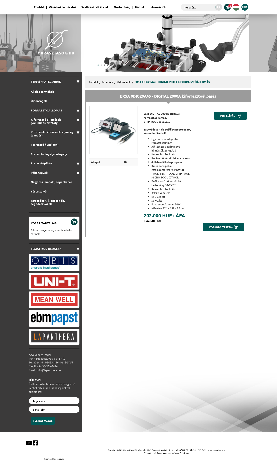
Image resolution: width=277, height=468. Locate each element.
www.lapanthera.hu (216, 450)
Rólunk (140, 7)
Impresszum (58, 458)
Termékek (107, 82)
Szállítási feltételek (95, 7)
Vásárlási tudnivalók (63, 7)
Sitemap (48, 458)
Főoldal (39, 7)
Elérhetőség (121, 7)
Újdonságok (124, 82)
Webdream (184, 452)
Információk (157, 7)
